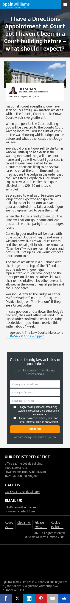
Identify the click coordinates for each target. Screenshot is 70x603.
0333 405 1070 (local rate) (22, 491)
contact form (26, 511)
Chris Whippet (34, 336)
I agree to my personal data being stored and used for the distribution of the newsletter (39, 410)
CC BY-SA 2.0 (14, 336)
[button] (65, 4)
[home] (16, 4)
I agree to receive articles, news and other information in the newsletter (38, 420)
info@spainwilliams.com (20, 507)
